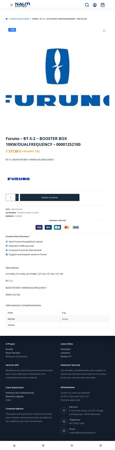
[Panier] (100, 445)
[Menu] (11, 5)
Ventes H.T (66, 356)
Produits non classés (28, 213)
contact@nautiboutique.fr (82, 432)
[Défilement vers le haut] (71, 445)
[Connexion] (95, 5)
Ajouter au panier (51, 197)
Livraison (65, 352)
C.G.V (8, 399)
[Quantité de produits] (12, 197)
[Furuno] (10, 179)
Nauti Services (13, 352)
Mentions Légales (15, 396)
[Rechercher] (87, 5)
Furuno (18, 216)
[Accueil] (14, 445)
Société (9, 349)
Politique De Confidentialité (20, 392)
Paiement (65, 349)
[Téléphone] (43, 445)
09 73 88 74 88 (76, 423)
